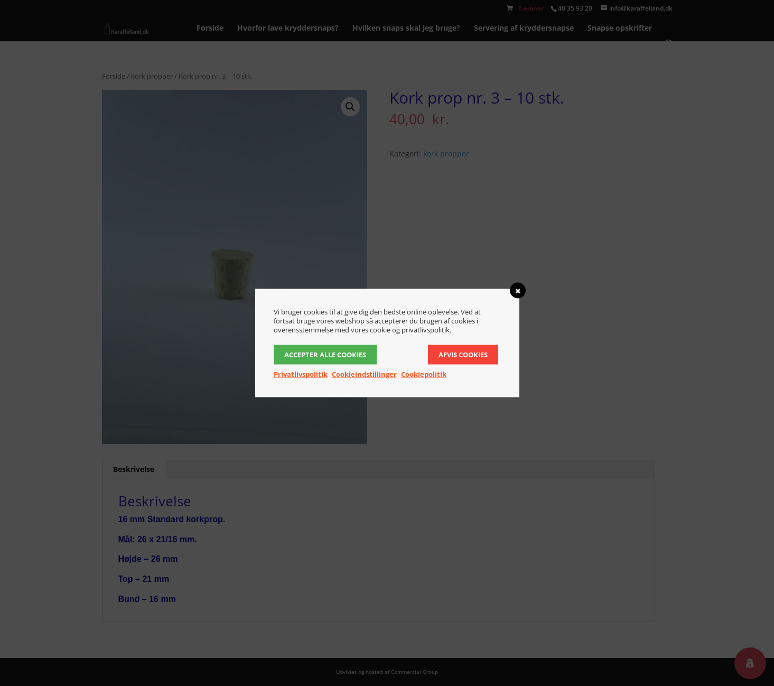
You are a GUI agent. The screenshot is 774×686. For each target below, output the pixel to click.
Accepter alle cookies (325, 354)
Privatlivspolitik (301, 374)
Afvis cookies (463, 354)
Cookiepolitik (423, 374)
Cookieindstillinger (364, 374)
